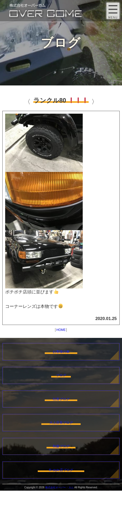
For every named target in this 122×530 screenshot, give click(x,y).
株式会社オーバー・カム (59, 526)
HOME (61, 330)
